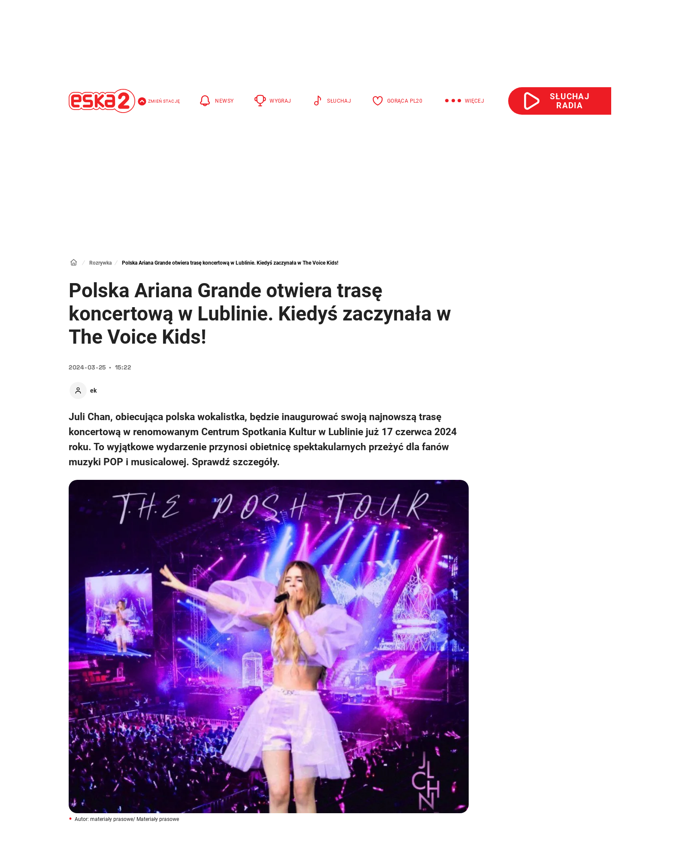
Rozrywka (100, 263)
